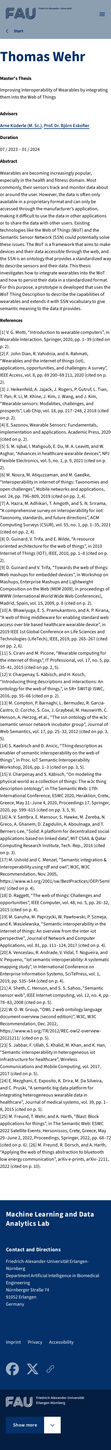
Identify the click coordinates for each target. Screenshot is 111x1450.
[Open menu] (102, 14)
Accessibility (61, 1342)
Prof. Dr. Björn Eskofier (66, 125)
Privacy (35, 1342)
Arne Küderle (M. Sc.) (21, 125)
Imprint (13, 1342)
